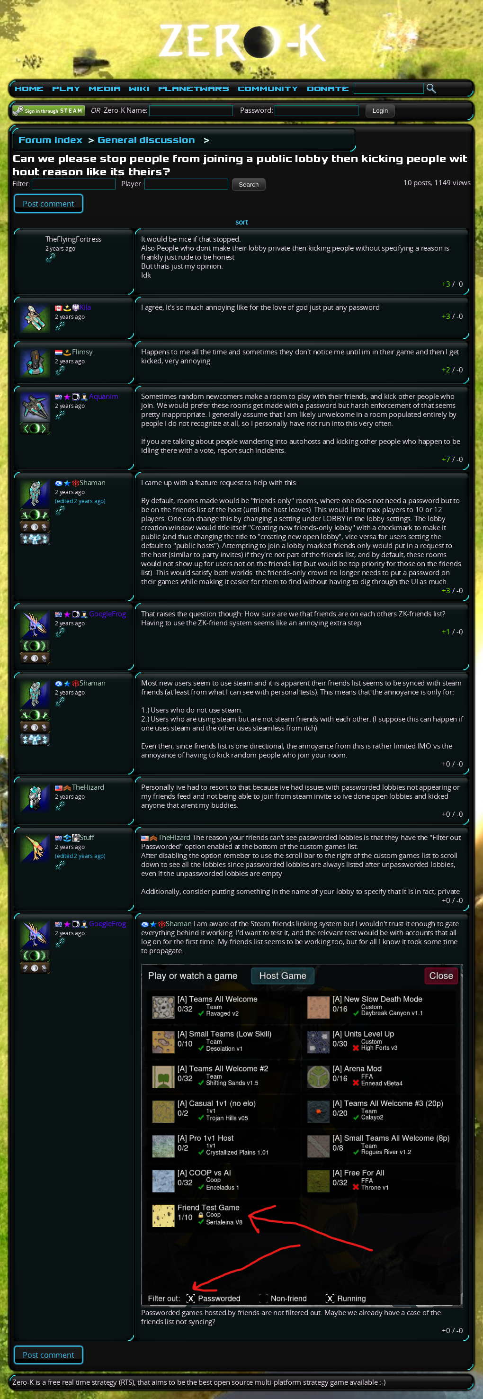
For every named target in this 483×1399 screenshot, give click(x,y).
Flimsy (82, 351)
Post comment (48, 204)
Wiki (139, 88)
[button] (380, 110)
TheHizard (88, 787)
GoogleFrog (107, 613)
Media (104, 88)
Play (66, 88)
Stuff (87, 837)
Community (268, 88)
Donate (328, 88)
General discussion (146, 139)
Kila (85, 307)
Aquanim (103, 396)
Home (29, 88)
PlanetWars (193, 88)
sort (241, 221)
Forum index (50, 139)
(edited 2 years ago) (80, 501)
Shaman (93, 482)
